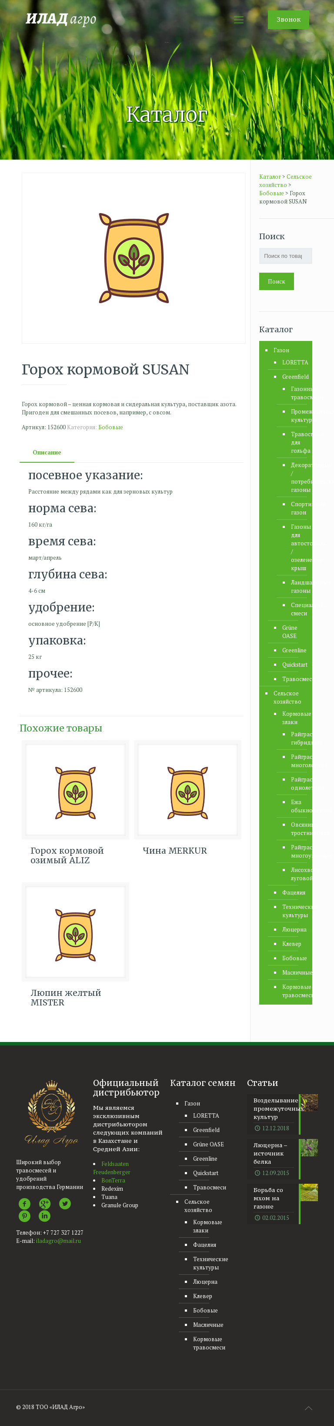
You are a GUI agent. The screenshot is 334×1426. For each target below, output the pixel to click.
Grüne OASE (289, 632)
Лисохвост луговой (295, 874)
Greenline (293, 650)
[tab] (47, 452)
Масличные (293, 972)
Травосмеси (293, 679)
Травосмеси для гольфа (295, 442)
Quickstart (293, 664)
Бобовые (110, 427)
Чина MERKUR (175, 850)
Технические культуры (293, 911)
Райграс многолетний (295, 761)
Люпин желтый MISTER (65, 998)
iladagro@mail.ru (58, 1241)
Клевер (291, 944)
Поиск (276, 281)
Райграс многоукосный (295, 851)
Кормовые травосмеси (293, 991)
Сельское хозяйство (287, 697)
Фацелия (293, 892)
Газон (281, 350)
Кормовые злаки (293, 718)
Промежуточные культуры (295, 415)
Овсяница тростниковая (295, 829)
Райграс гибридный (295, 738)
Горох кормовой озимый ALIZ (67, 855)
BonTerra (113, 1180)
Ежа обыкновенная (295, 806)
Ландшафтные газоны (295, 586)
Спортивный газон (295, 508)
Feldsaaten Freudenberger (111, 1168)
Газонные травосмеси (295, 393)
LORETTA (293, 362)
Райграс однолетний (295, 783)
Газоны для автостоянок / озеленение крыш (295, 547)
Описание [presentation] (47, 452)
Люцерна (293, 929)
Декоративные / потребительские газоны (295, 477)
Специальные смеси (295, 609)
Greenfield (293, 377)
